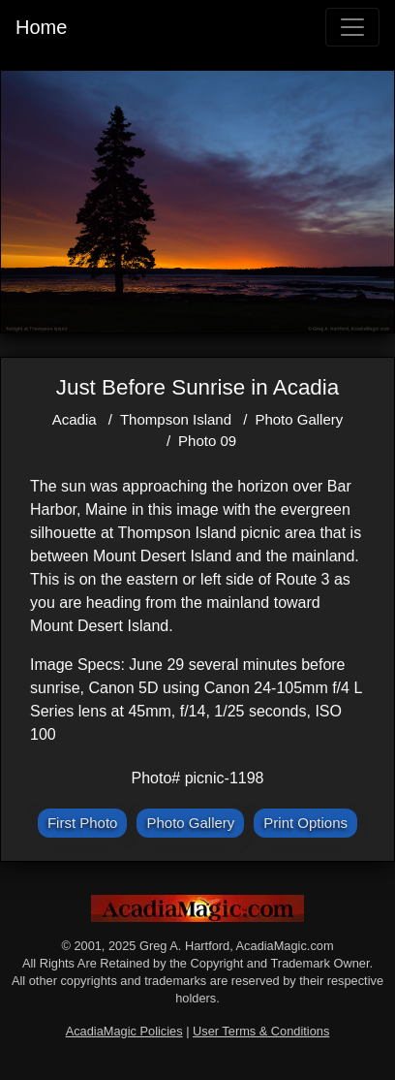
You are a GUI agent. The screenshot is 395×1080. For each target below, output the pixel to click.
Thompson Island (175, 419)
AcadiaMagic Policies (124, 1031)
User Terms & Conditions (261, 1031)
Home (41, 27)
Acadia (74, 419)
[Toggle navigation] (352, 27)
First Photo (82, 822)
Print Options (305, 822)
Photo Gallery (299, 419)
